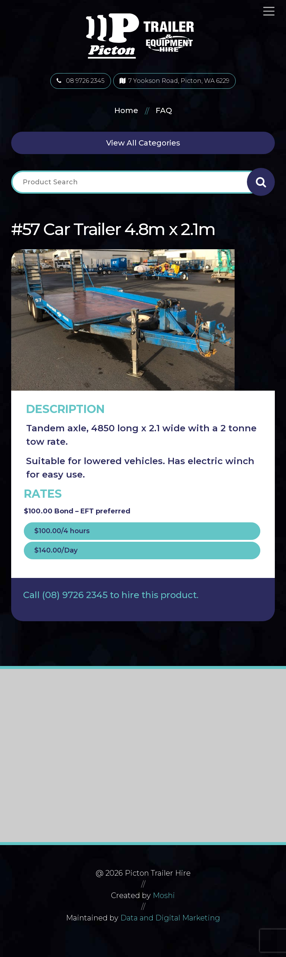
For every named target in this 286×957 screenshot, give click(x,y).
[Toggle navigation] (271, 11)
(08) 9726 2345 (75, 594)
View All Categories (143, 142)
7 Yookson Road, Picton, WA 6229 (174, 80)
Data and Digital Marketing (170, 917)
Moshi (164, 895)
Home (126, 110)
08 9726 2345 (81, 80)
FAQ (164, 110)
